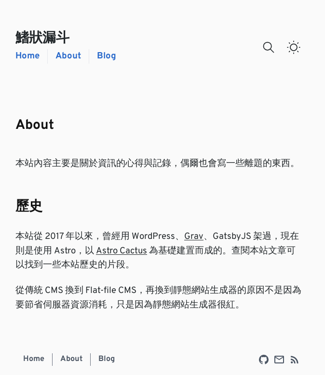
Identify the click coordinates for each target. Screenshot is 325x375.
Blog (106, 56)
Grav (193, 236)
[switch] (293, 47)
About (68, 56)
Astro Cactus (121, 251)
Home (27, 56)
